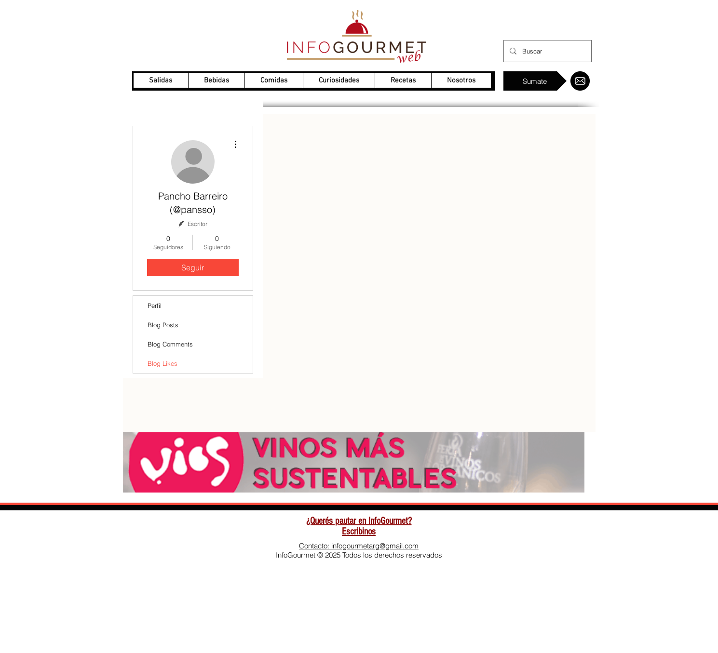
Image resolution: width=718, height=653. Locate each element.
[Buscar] (546, 51)
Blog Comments (170, 344)
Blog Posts (163, 325)
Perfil (155, 305)
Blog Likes (162, 363)
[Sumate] (535, 81)
